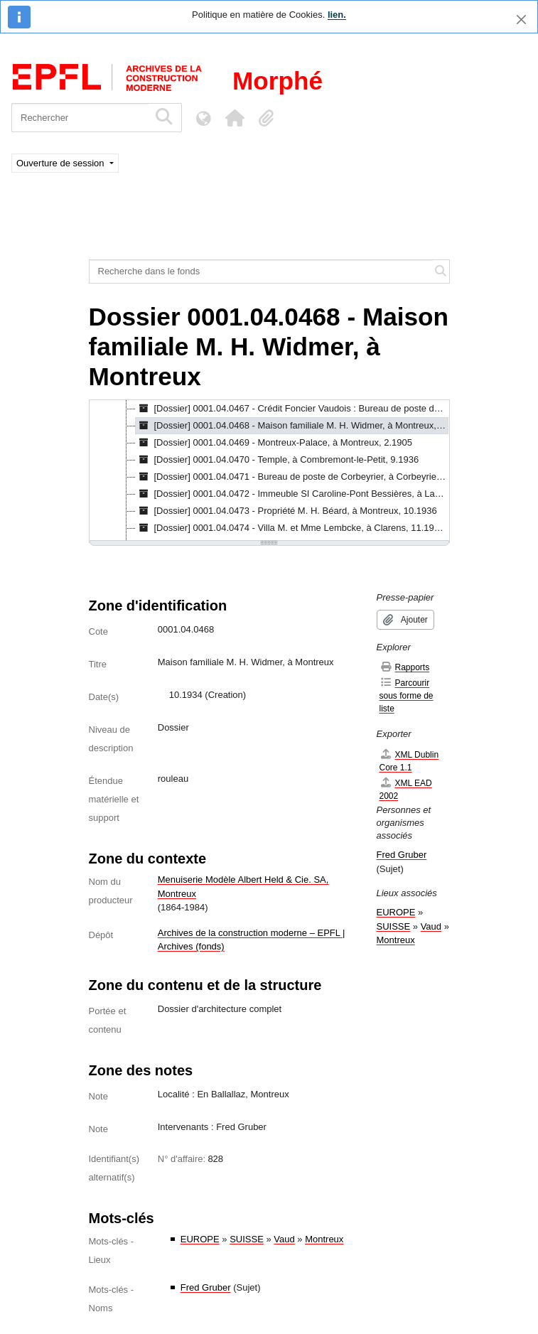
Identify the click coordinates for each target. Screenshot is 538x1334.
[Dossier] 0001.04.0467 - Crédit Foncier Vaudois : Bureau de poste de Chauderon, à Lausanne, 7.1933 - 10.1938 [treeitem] (292, 408)
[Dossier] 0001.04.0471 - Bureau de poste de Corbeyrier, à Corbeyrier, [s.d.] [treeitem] (292, 476)
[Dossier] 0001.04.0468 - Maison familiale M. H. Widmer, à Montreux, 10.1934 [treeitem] (292, 425)
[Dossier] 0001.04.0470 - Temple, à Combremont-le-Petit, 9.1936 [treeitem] (277, 459)
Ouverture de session (61, 163)
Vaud (284, 1239)
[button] (234, 118)
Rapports (405, 667)
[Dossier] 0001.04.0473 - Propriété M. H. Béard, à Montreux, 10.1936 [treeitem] (286, 511)
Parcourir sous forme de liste (407, 695)
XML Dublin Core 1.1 (409, 761)
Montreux (324, 1239)
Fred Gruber (206, 1287)
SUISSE (247, 1239)
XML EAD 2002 (406, 789)
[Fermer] (521, 19)
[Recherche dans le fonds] (261, 271)
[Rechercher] (80, 117)
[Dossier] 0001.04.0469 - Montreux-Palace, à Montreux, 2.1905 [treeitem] (274, 442)
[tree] (269, 471)
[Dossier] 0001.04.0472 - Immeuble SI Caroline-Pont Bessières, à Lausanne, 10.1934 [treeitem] (292, 493)
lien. (337, 14)
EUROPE (200, 1239)
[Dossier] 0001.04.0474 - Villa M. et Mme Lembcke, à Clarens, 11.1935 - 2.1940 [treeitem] (292, 528)
